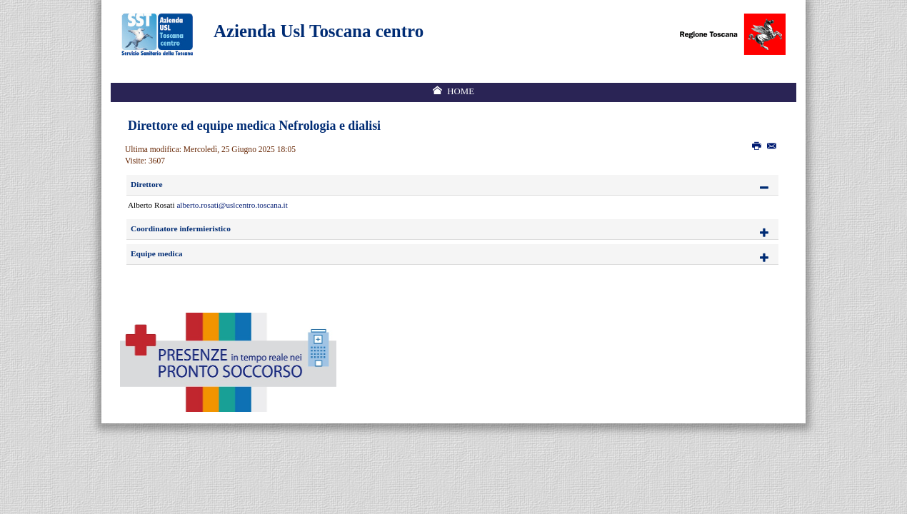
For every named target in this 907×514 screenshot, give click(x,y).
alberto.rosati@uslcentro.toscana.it (231, 205)
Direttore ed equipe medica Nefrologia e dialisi (254, 126)
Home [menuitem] (460, 91)
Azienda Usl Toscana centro (319, 31)
